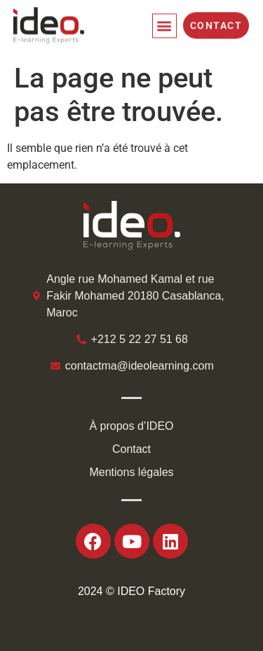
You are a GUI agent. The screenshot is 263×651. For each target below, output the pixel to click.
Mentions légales (131, 472)
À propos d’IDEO (131, 426)
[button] (164, 23)
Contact (131, 449)
